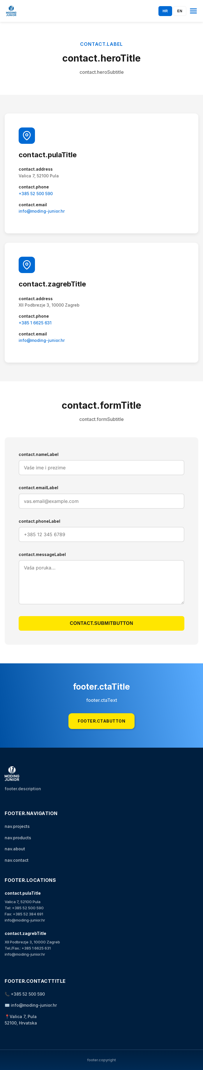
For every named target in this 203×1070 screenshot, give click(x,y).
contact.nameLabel (39, 454)
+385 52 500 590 (36, 193)
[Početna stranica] (11, 11)
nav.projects (17, 826)
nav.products (18, 837)
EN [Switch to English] (180, 11)
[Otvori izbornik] (193, 11)
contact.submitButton (101, 623)
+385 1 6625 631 (35, 322)
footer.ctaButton (101, 720)
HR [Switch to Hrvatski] (165, 11)
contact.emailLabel (38, 487)
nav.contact (17, 860)
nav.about (15, 848)
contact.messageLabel (42, 554)
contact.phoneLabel (39, 521)
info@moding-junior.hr (42, 211)
